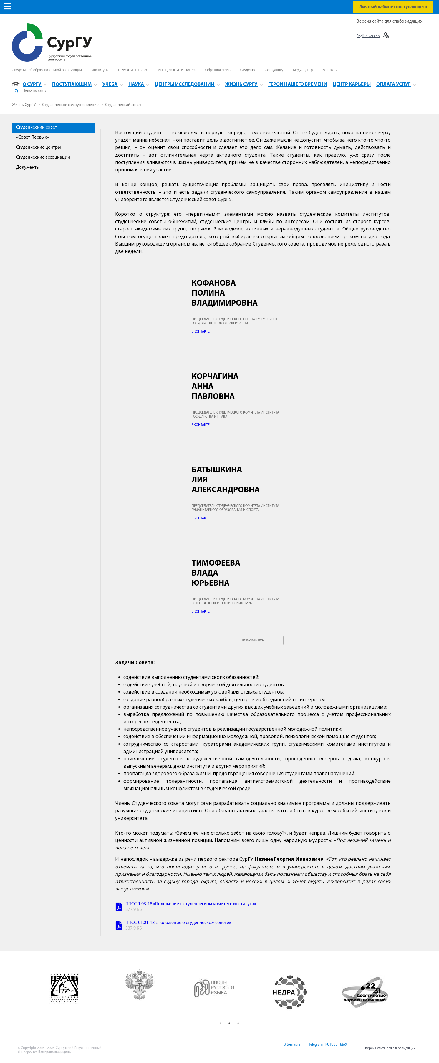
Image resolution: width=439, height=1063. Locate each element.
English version (368, 36)
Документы (28, 167)
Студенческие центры (38, 147)
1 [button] (220, 1023)
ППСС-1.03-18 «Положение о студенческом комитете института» (190, 904)
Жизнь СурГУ (24, 105)
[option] (79, 992)
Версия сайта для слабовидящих (389, 21)
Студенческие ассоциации (43, 157)
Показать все (253, 640)
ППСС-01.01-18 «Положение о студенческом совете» (178, 923)
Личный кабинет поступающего (393, 7)
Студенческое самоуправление (71, 105)
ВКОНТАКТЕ (201, 332)
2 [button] (229, 1023)
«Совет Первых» (32, 137)
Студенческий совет (123, 105)
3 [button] (238, 1023)
